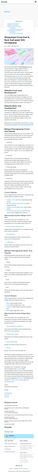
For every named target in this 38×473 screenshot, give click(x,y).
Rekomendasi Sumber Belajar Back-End (16, 33)
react (19, 150)
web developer (19, 76)
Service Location (23, 468)
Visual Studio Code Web (13, 211)
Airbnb (8, 305)
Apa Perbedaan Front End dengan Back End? (21, 124)
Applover (6, 396)
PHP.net (9, 348)
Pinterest (14, 207)
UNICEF (14, 203)
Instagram (9, 207)
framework (20, 378)
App (29, 123)
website (23, 195)
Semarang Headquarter (25, 443)
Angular (9, 212)
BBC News (9, 203)
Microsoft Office (23, 211)
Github (20, 200)
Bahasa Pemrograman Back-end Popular (14, 30)
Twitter (14, 200)
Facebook (9, 200)
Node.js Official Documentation (15, 326)
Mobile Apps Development (10, 443)
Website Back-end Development (13, 25)
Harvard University (21, 203)
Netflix (8, 303)
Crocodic (18, 369)
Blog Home (7, 11)
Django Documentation (12, 334)
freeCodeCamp (11, 234)
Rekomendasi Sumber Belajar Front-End (16, 29)
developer (22, 81)
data (11, 112)
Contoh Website (12, 27)
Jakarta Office (23, 452)
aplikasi (6, 116)
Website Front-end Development (13, 23)
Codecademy (10, 242)
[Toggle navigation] (35, 2)
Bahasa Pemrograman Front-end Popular (14, 26)
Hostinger (6, 395)
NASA (8, 310)
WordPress (9, 307)
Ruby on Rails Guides (12, 342)
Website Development (9, 446)
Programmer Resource (9, 451)
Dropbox (21, 207)
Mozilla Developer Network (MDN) (15, 226)
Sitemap (16, 468)
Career (11, 468)
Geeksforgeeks (8, 393)
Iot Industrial (7, 449)
